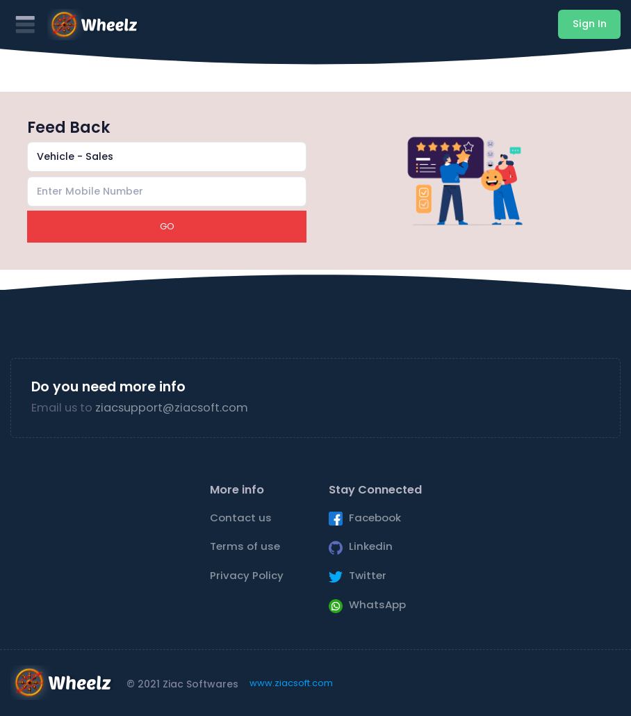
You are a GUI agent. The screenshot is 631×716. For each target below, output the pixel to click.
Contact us (241, 517)
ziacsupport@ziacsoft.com (171, 408)
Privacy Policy (247, 575)
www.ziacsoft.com (291, 683)
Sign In (590, 24)
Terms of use (245, 546)
